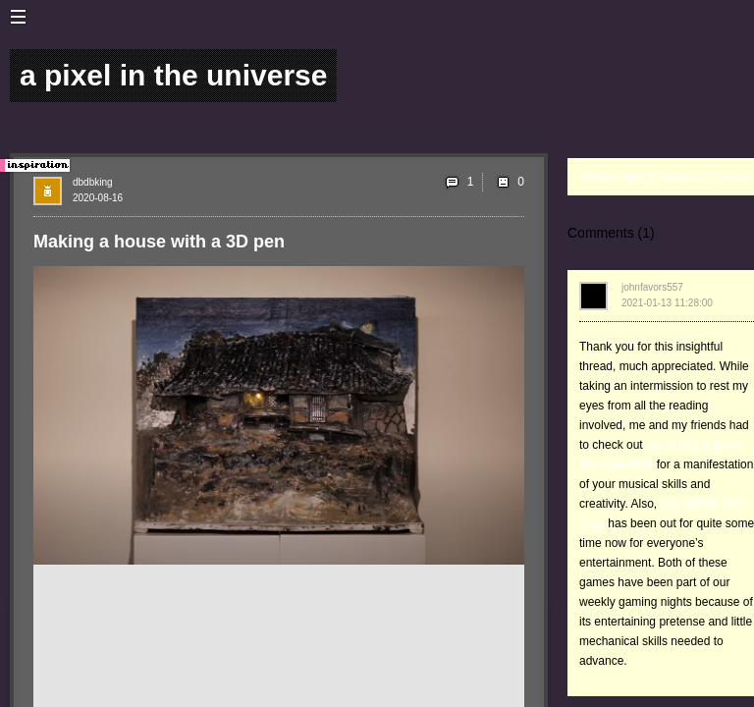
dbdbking (93, 182)
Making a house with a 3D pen (159, 241)
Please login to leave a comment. (666, 177)
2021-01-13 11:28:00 (667, 303)
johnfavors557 (652, 287)
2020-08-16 (98, 197)
